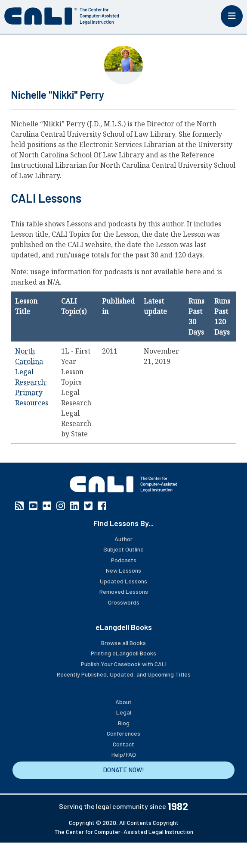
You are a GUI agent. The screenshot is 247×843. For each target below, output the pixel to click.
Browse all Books (123, 642)
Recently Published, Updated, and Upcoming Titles (124, 674)
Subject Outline (123, 549)
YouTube (33, 505)
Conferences (123, 733)
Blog (124, 723)
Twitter (88, 505)
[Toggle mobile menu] (232, 16)
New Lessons (123, 570)
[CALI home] (61, 16)
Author (123, 538)
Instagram (60, 505)
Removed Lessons (123, 591)
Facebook (102, 505)
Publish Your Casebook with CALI (124, 664)
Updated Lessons (123, 581)
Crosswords (123, 602)
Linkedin (74, 505)
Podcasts (123, 560)
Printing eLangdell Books (123, 653)
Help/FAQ (123, 754)
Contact (123, 744)
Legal (123, 712)
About (123, 701)
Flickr (47, 505)
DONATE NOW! (123, 770)
